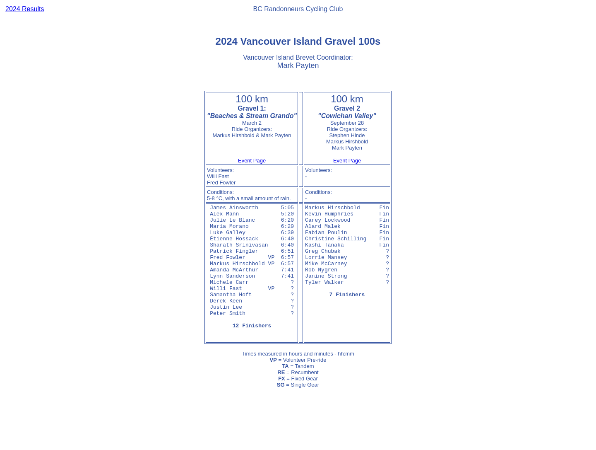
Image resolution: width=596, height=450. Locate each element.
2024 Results (24, 8)
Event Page (252, 160)
